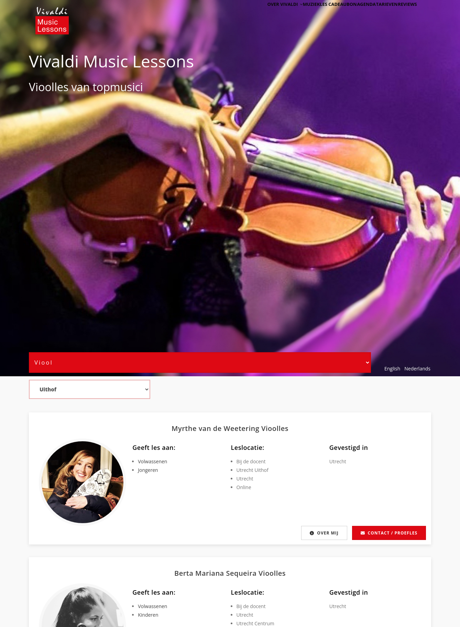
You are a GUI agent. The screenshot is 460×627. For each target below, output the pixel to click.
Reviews (404, 15)
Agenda (351, 15)
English (392, 368)
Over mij (322, 533)
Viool (41, 86)
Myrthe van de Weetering (216, 428)
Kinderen (148, 615)
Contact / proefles (389, 533)
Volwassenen (152, 461)
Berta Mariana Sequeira (216, 573)
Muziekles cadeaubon (310, 15)
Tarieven (377, 15)
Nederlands (417, 368)
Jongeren (148, 470)
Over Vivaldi (261, 15)
